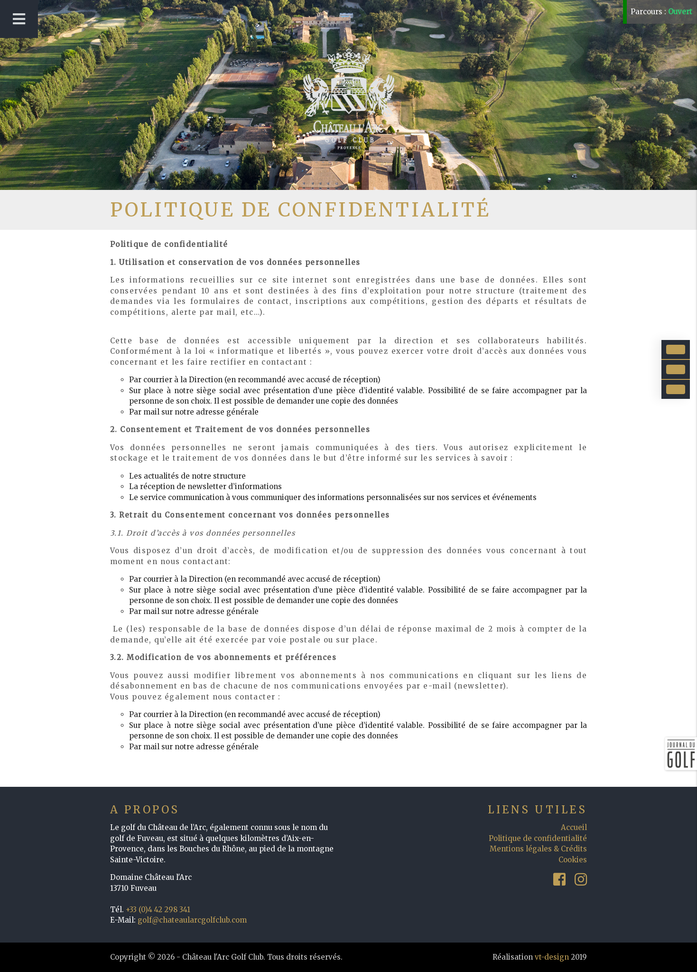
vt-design (552, 957)
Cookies (572, 859)
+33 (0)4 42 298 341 (158, 909)
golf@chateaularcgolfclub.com (192, 920)
